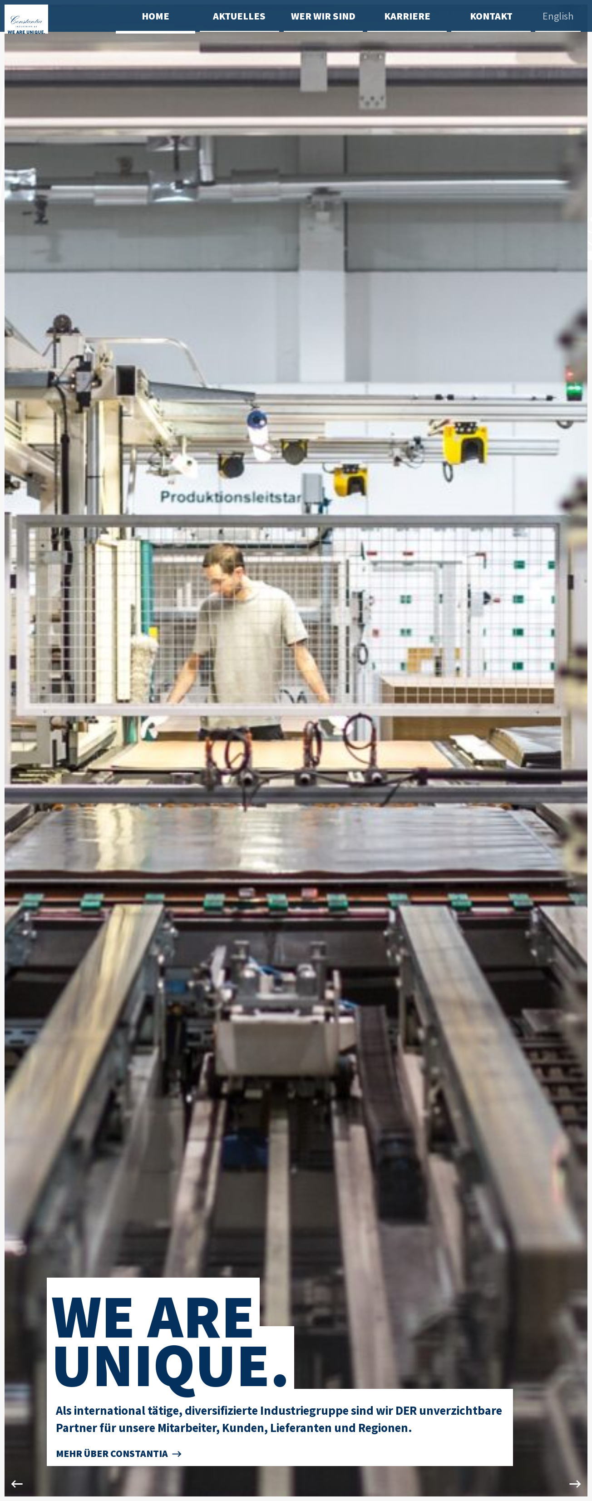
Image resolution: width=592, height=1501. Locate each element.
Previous (16, 750)
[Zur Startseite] (60, 43)
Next (575, 750)
